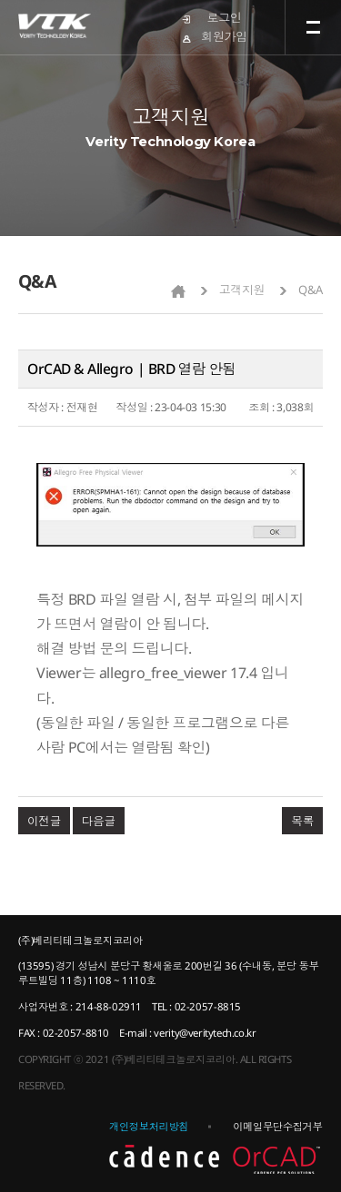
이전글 (44, 821)
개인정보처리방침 (148, 1126)
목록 (302, 821)
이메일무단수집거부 (277, 1126)
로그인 (224, 17)
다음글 (98, 821)
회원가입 (223, 36)
